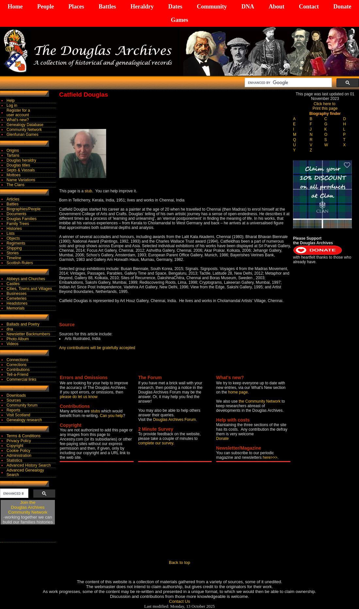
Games (179, 20)
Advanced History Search (29, 465)
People (45, 6)
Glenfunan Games (22, 134)
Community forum (22, 405)
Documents (16, 214)
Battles (107, 6)
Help (11, 100)
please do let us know (78, 396)
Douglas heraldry (21, 160)
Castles (13, 283)
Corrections (16, 364)
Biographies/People (24, 209)
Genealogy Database (25, 124)
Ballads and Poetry (23, 324)
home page (238, 392)
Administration (19, 455)
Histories (14, 228)
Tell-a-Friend (17, 374)
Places (76, 6)
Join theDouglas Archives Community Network (27, 507)
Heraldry (142, 6)
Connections (17, 360)
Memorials (15, 308)
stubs (96, 411)
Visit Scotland (18, 415)
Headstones (17, 303)
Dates (175, 6)
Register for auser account (18, 112)
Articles (13, 199)
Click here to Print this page (325, 106)
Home (15, 6)
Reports (13, 410)
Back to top (179, 562)
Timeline (14, 258)
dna (10, 329)
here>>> (270, 457)
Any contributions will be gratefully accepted (97, 347)
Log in (12, 105)
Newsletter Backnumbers (28, 334)
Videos (12, 344)
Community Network (24, 129)
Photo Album (18, 339)
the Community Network (260, 401)
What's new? (18, 120)
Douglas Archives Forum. (175, 419)
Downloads (16, 395)
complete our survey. (156, 443)
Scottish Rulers (20, 263)
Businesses (16, 293)
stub (88, 191)
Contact (309, 6)
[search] (287, 83)
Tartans (13, 155)
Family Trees (18, 223)
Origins (13, 150)
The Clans (15, 185)
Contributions (18, 369)
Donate (342, 6)
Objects (13, 238)
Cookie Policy (18, 450)
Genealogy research (24, 420)
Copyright (15, 445)
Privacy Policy (19, 441)
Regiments (16, 243)
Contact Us (179, 601)
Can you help (111, 415)
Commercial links (21, 379)
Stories (13, 253)
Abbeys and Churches (26, 279)
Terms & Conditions (24, 436)
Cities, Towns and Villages (29, 288)
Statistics (14, 460)
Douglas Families (22, 218)
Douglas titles (18, 165)
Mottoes (14, 175)
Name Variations (21, 180)
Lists (11, 233)
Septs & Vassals (21, 170)
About (276, 6)
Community (212, 6)
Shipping (14, 248)
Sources (14, 400)
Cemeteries (16, 298)
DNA (247, 6)
